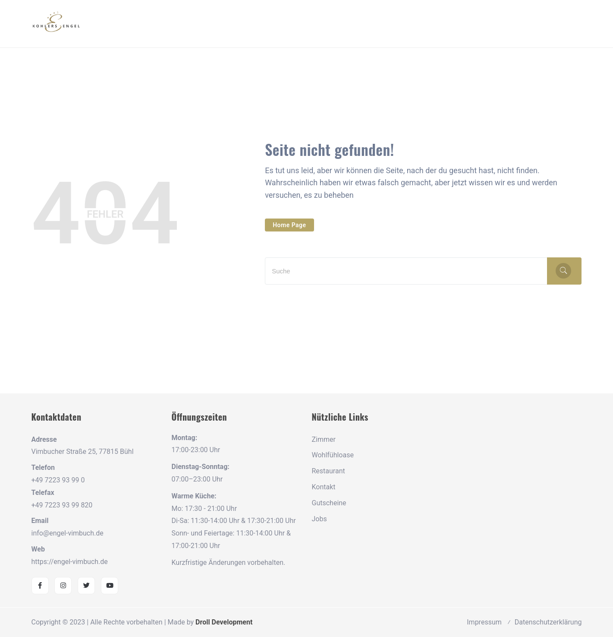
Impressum (484, 622)
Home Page (289, 225)
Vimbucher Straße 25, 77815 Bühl (82, 451)
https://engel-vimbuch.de (69, 562)
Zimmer (324, 439)
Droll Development (223, 622)
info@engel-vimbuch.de (67, 533)
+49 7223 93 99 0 (58, 480)
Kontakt (324, 487)
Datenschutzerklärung (548, 622)
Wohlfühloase (333, 455)
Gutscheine (329, 503)
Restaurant (328, 471)
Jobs (319, 519)
